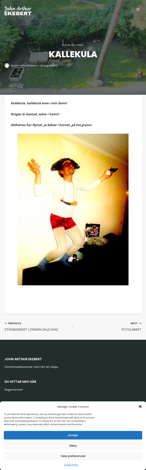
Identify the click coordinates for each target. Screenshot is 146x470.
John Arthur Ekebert (25, 65)
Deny (73, 446)
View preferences (73, 456)
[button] (140, 406)
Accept (73, 435)
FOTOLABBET (108, 326)
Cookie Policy (71, 464)
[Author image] (7, 65)
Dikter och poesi (73, 45)
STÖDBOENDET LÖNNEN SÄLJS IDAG (37, 326)
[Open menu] (137, 9)
